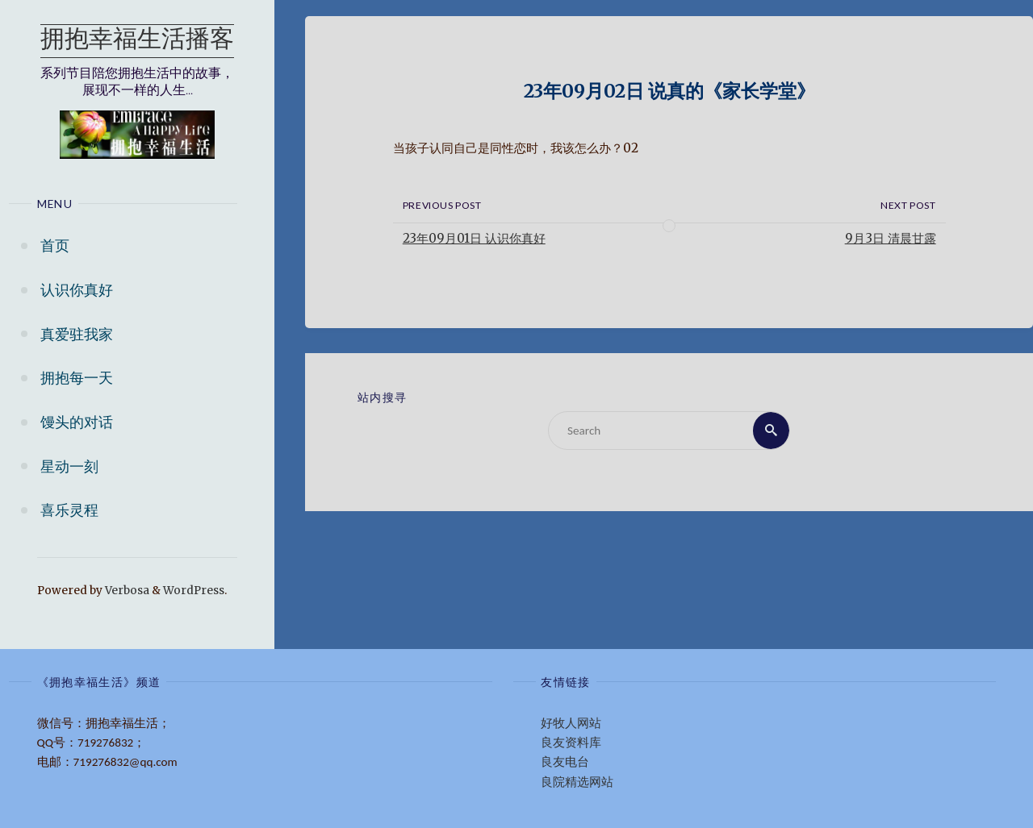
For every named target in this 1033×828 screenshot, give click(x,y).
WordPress (193, 590)
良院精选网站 (577, 782)
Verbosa (125, 590)
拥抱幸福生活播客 (137, 40)
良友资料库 (571, 742)
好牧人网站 (571, 723)
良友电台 (565, 762)
